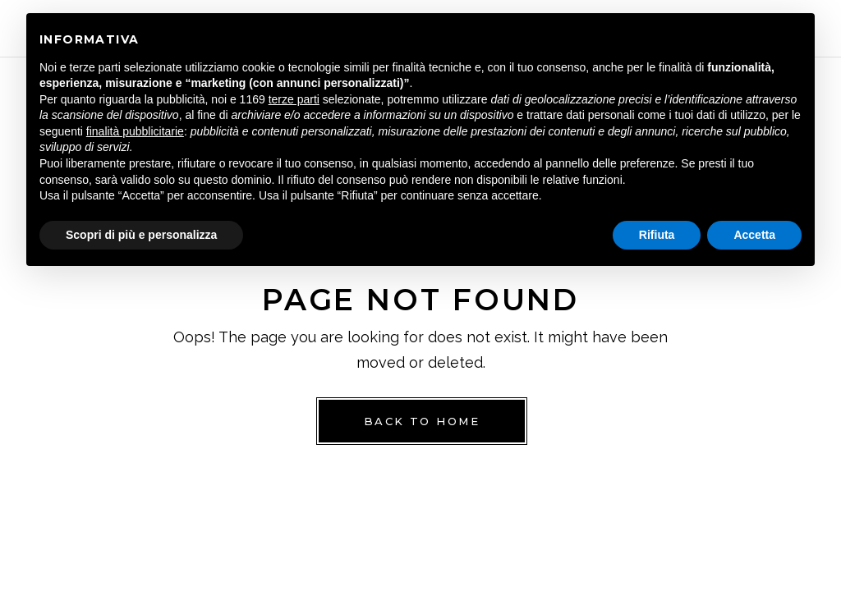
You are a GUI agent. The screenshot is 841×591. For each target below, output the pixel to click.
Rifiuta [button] (657, 234)
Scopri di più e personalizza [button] (141, 234)
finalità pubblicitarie (135, 131)
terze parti (294, 99)
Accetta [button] (754, 234)
